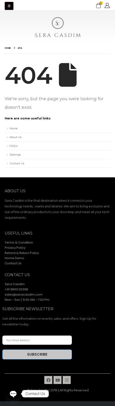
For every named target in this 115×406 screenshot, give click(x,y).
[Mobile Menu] (9, 6)
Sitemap (15, 154)
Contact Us (16, 163)
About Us (15, 137)
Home (13, 128)
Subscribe (37, 354)
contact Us (17, 275)
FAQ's (13, 146)
